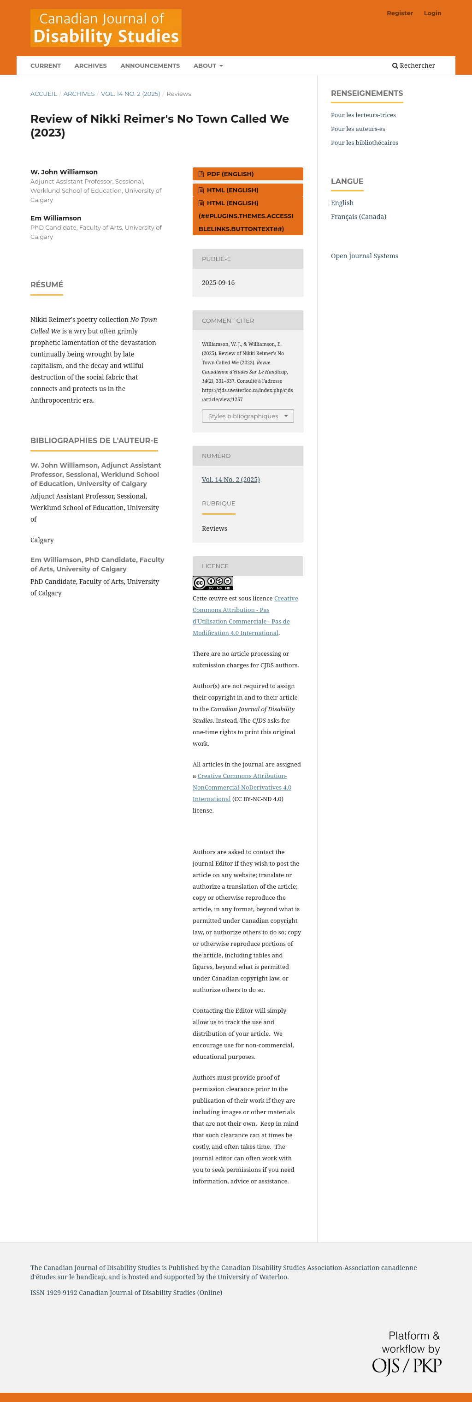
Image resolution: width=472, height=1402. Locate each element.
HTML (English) (232, 190)
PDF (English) (229, 174)
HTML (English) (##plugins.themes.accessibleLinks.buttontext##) (246, 215)
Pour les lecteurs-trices (363, 115)
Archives (91, 65)
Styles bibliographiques (243, 416)
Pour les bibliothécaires (364, 142)
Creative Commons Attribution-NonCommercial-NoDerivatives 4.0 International (242, 787)
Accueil (43, 93)
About (206, 65)
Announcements (150, 65)
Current (45, 65)
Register (400, 13)
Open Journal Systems (364, 255)
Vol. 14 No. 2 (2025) (130, 93)
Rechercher (413, 65)
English (342, 202)
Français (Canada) (358, 216)
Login (433, 13)
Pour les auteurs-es (358, 129)
